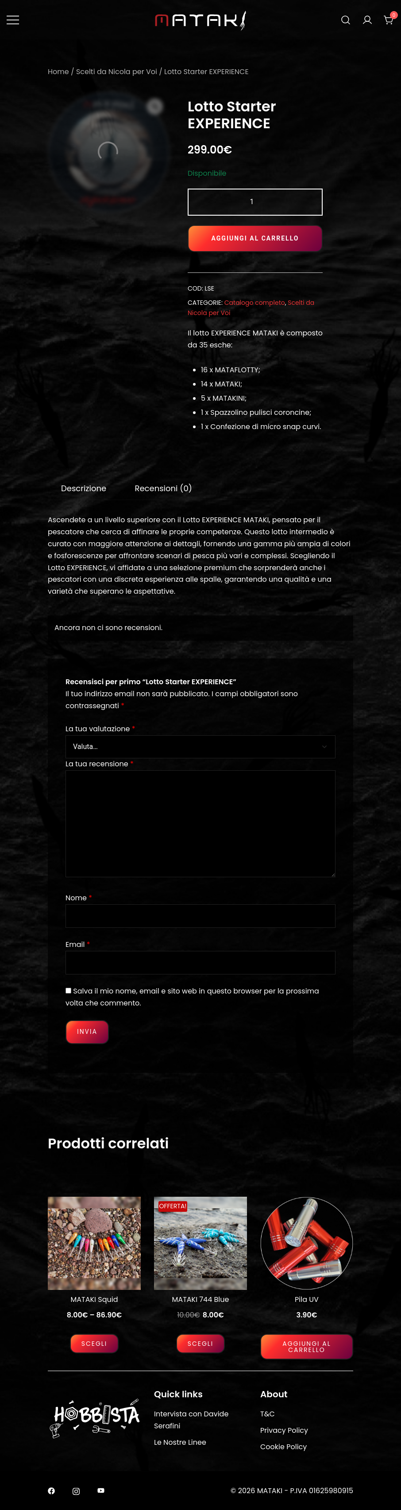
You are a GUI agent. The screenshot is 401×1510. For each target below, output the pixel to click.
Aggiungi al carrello (255, 238)
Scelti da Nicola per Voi (116, 72)
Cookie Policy (283, 1447)
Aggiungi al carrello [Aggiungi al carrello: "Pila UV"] (306, 1346)
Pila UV (307, 1299)
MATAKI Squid (94, 1299)
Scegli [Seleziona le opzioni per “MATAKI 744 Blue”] (201, 1343)
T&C (267, 1414)
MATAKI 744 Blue (200, 1299)
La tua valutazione (100, 729)
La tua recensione (100, 764)
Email (78, 944)
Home (58, 72)
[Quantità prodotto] (255, 202)
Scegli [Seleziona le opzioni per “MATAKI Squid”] (94, 1343)
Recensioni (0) (163, 488)
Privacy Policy (284, 1430)
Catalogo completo (254, 302)
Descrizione (83, 488)
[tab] (84, 488)
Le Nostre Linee (180, 1442)
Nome (79, 898)
